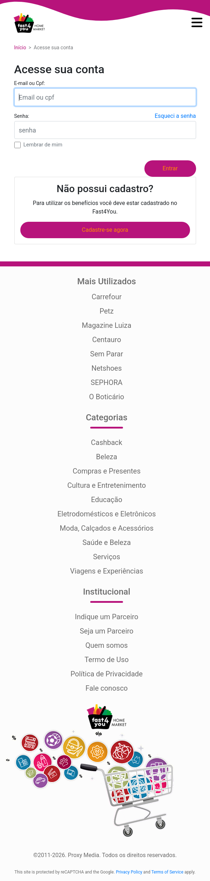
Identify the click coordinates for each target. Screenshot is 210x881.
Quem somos (107, 645)
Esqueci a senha (175, 115)
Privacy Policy (129, 872)
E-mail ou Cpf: (29, 83)
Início (20, 47)
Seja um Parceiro (107, 631)
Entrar (170, 168)
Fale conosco (107, 688)
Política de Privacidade (107, 674)
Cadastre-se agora (105, 229)
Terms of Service (168, 872)
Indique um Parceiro (106, 616)
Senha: (21, 116)
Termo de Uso (106, 659)
